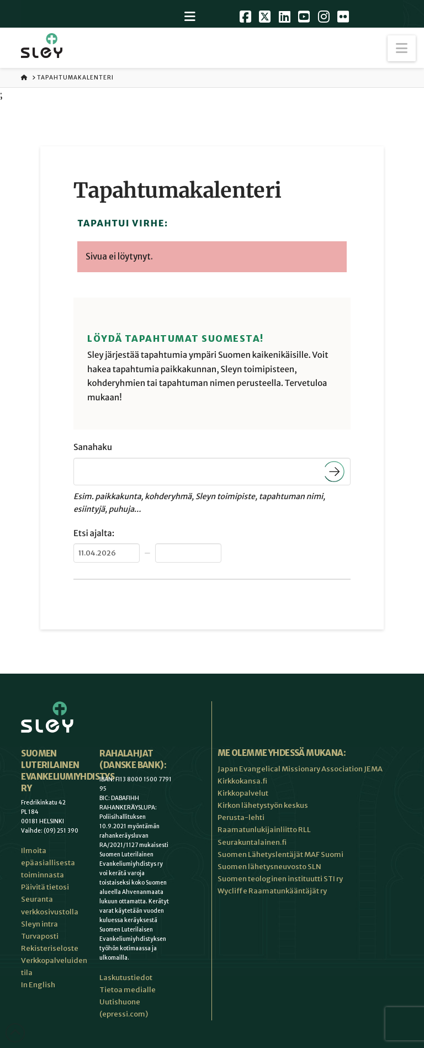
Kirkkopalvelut (243, 793)
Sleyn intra (39, 924)
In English (38, 984)
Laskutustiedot (125, 977)
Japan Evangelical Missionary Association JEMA (300, 769)
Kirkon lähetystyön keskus (263, 805)
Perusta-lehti (241, 817)
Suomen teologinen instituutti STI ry (280, 878)
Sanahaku (92, 447)
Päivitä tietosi (45, 887)
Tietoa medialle (127, 989)
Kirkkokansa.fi (242, 781)
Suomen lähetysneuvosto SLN (269, 866)
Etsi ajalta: (93, 533)
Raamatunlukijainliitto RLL (264, 829)
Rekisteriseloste (49, 948)
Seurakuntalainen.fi (252, 842)
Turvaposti (40, 936)
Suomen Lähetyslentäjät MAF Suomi (280, 854)
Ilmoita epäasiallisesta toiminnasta (48, 863)
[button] (402, 48)
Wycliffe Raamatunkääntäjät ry (272, 891)
